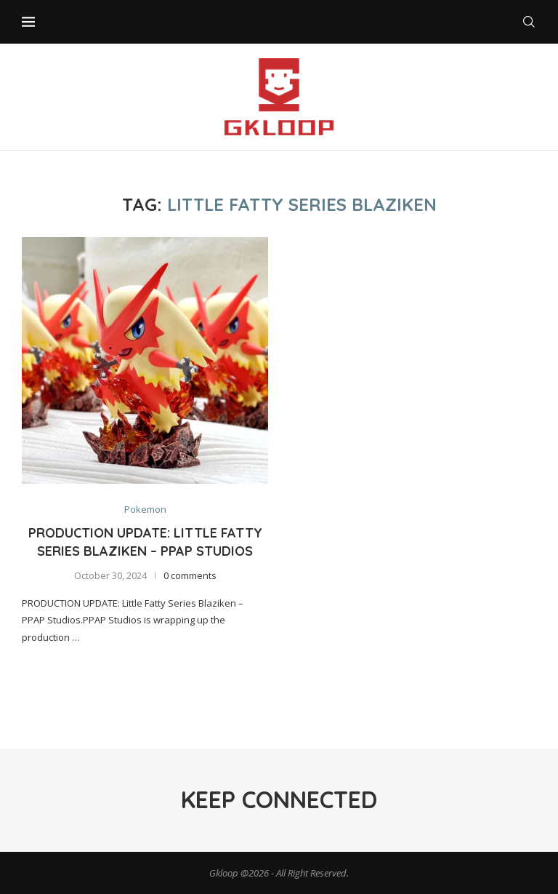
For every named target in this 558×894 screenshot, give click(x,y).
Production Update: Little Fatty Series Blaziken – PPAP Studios (145, 541)
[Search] (529, 22)
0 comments (190, 575)
